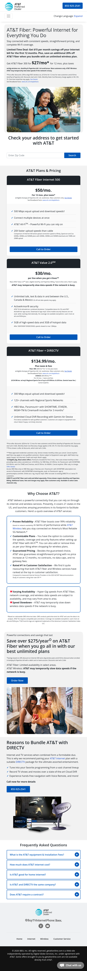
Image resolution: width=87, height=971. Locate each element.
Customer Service (61, 938)
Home (19, 938)
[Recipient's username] (35, 155)
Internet (31, 938)
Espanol (78, 16)
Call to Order (43, 249)
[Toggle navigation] (8, 16)
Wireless (44, 938)
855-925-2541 (72, 5)
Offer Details (11, 467)
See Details (34, 79)
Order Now (17, 680)
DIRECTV (20, 761)
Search (72, 155)
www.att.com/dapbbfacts (30, 82)
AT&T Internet (57, 758)
